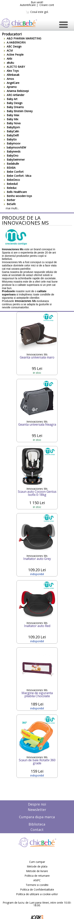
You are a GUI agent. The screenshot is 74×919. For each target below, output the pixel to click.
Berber (9, 200)
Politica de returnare (37, 875)
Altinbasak (11, 75)
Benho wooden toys (18, 196)
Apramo (10, 87)
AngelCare (11, 83)
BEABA (10, 167)
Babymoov (12, 143)
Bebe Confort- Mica (17, 176)
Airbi (8, 58)
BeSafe (10, 204)
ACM (8, 50)
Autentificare (28, 5)
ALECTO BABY (14, 66)
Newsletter (37, 809)
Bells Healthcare (15, 192)
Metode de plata (37, 866)
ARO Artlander (14, 95)
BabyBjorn (12, 127)
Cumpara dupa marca (37, 817)
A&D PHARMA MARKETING (22, 38)
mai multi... (12, 208)
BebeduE (11, 184)
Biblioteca (37, 824)
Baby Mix (11, 119)
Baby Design (13, 103)
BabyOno (11, 155)
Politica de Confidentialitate (37, 889)
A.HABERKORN (14, 42)
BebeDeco (12, 180)
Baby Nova (12, 123)
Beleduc (10, 188)
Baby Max (11, 115)
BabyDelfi (11, 135)
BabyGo (10, 139)
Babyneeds (12, 151)
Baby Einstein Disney (18, 111)
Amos (9, 79)
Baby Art (10, 99)
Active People (14, 54)
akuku (9, 62)
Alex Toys (11, 71)
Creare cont (46, 5)
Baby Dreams (14, 107)
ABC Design (12, 46)
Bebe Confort (14, 171)
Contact (37, 829)
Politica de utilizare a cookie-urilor (37, 894)
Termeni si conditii (37, 885)
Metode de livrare (37, 871)
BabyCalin (11, 131)
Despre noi (37, 804)
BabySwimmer (14, 159)
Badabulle (11, 163)
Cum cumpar (37, 862)
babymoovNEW (15, 147)
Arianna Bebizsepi (16, 91)
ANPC (37, 880)
